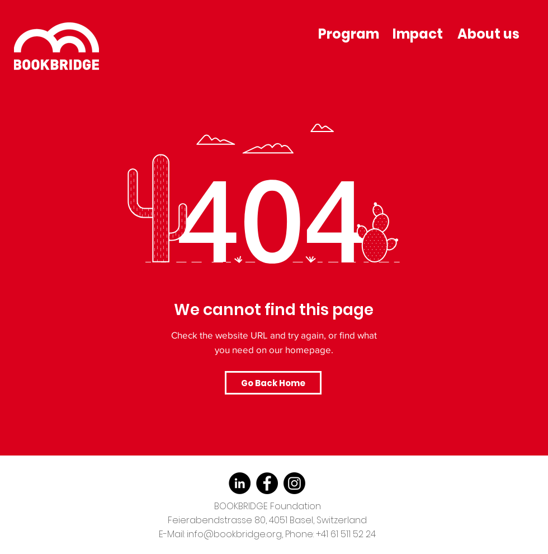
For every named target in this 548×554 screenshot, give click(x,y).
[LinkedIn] (240, 483)
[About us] (489, 33)
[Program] (349, 33)
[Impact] (418, 33)
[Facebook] (267, 483)
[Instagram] (294, 483)
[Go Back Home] (273, 383)
